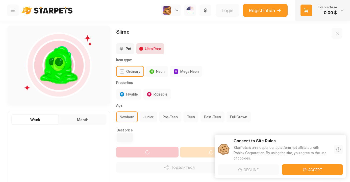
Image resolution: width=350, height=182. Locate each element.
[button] (322, 10)
